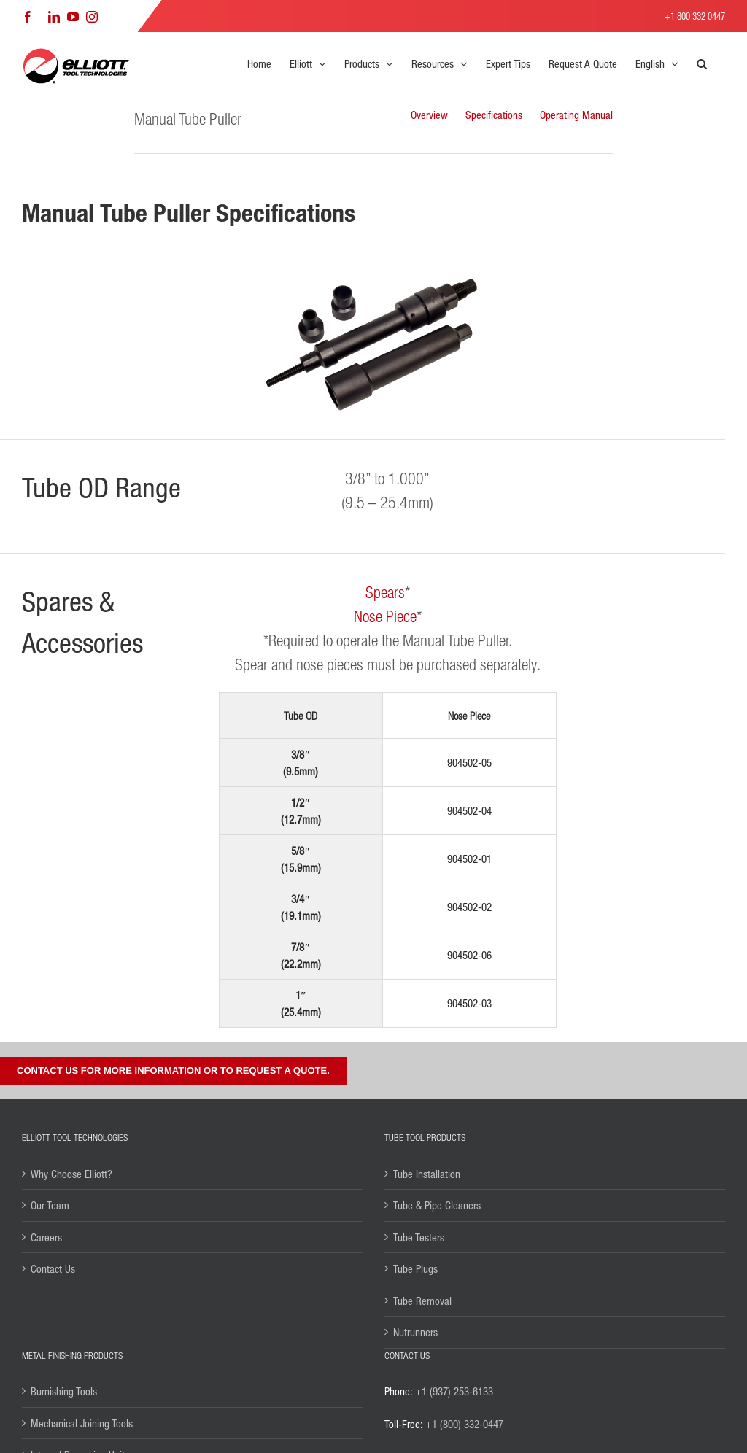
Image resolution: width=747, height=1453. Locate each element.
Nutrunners (415, 1331)
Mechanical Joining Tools (82, 1423)
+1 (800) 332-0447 (464, 1423)
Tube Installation (426, 1173)
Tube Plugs (415, 1268)
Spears (385, 592)
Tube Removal (422, 1300)
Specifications (493, 114)
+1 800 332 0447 (695, 15)
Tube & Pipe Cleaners (437, 1205)
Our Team (50, 1205)
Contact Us (53, 1268)
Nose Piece (385, 616)
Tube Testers (418, 1237)
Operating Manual (576, 114)
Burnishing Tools (64, 1391)
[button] (702, 63)
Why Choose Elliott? (71, 1173)
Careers (46, 1237)
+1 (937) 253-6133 (454, 1391)
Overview (429, 114)
